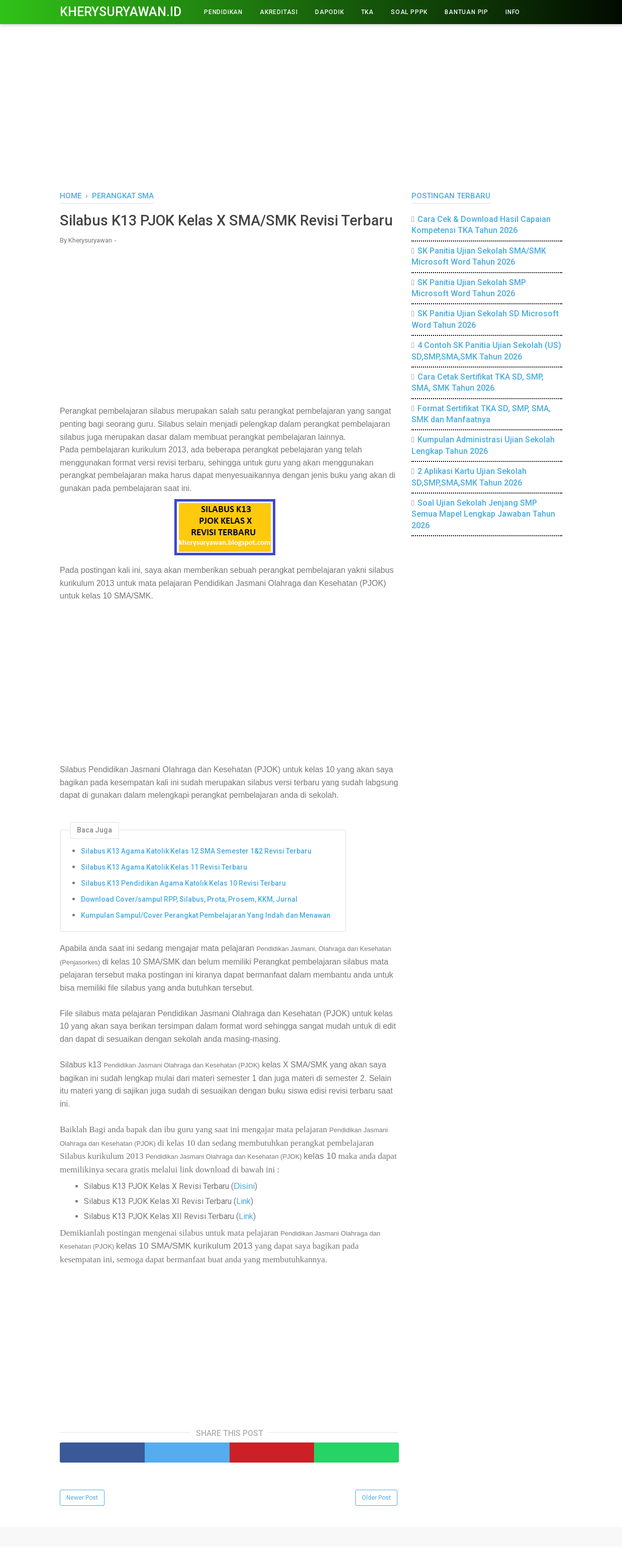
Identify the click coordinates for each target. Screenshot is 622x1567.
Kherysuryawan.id (120, 12)
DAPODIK (329, 12)
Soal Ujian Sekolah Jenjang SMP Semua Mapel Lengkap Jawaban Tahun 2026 (483, 514)
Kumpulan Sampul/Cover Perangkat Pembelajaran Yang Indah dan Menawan (206, 935)
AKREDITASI (279, 12)
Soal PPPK (409, 12)
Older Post (376, 1517)
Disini (244, 1206)
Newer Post (82, 1517)
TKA (367, 12)
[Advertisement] (311, 105)
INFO (512, 12)
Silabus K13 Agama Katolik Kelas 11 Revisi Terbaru (164, 887)
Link (243, 1221)
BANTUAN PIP (466, 12)
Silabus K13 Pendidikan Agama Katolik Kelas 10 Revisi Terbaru (183, 903)
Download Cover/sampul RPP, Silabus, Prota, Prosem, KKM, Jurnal (189, 919)
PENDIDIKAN (223, 12)
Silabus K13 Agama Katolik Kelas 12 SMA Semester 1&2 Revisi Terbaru (196, 871)
